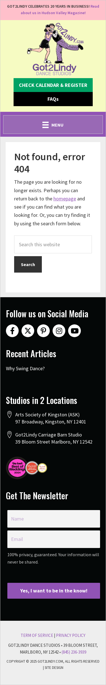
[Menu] (53, 124)
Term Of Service (37, 635)
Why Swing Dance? (25, 368)
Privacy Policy (70, 635)
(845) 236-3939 (74, 652)
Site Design (54, 667)
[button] (53, 85)
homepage (64, 198)
